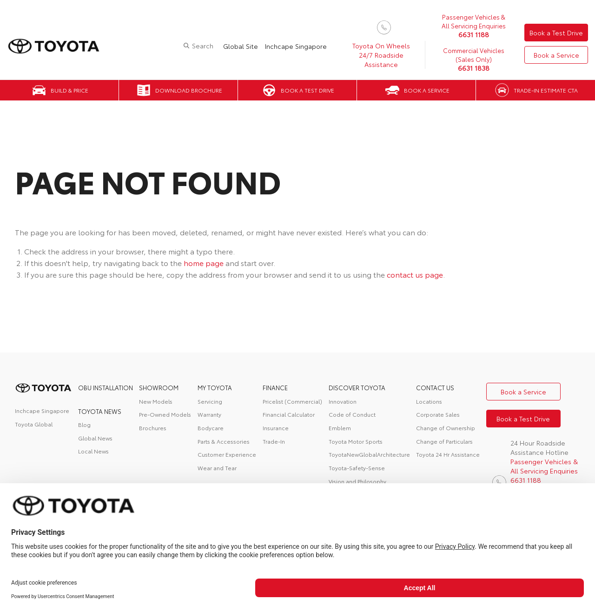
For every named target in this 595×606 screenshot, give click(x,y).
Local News (93, 451)
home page (204, 262)
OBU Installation (105, 387)
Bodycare (211, 428)
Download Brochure (188, 90)
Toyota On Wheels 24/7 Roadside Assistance (381, 55)
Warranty (209, 414)
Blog (84, 424)
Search (202, 45)
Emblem (340, 428)
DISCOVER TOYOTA (357, 387)
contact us (435, 387)
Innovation (343, 401)
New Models (155, 401)
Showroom (158, 387)
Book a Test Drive (556, 32)
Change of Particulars (444, 441)
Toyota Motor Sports (356, 441)
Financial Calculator (289, 414)
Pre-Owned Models (165, 414)
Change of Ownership (445, 428)
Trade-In (274, 441)
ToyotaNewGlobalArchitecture (369, 454)
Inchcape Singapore (296, 46)
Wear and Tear (217, 468)
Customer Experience (227, 454)
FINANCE (275, 387)
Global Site (240, 46)
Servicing (210, 401)
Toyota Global (34, 424)
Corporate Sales (438, 414)
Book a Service (556, 55)
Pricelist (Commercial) (292, 401)
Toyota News (99, 411)
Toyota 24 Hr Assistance (448, 454)
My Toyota (215, 387)
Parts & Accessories (224, 441)
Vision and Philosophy (357, 481)
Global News (95, 438)
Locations (429, 401)
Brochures (152, 428)
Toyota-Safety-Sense (357, 468)
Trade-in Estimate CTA (546, 90)
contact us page (415, 274)
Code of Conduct (352, 414)
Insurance (276, 428)
